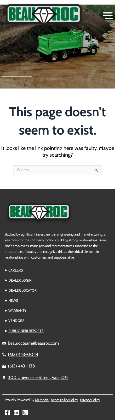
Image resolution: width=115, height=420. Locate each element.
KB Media (42, 400)
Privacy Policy (90, 400)
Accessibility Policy (64, 400)
